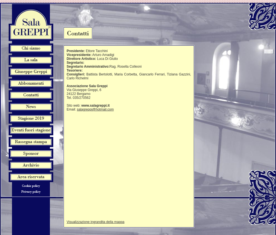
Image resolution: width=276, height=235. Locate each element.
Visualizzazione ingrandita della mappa (95, 222)
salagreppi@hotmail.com (95, 109)
